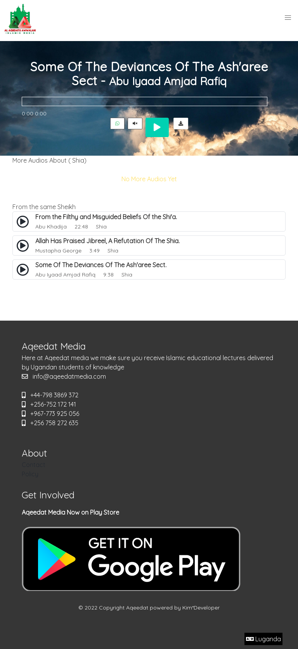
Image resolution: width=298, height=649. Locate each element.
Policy (30, 474)
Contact (33, 465)
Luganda (263, 639)
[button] (288, 18)
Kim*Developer (201, 607)
